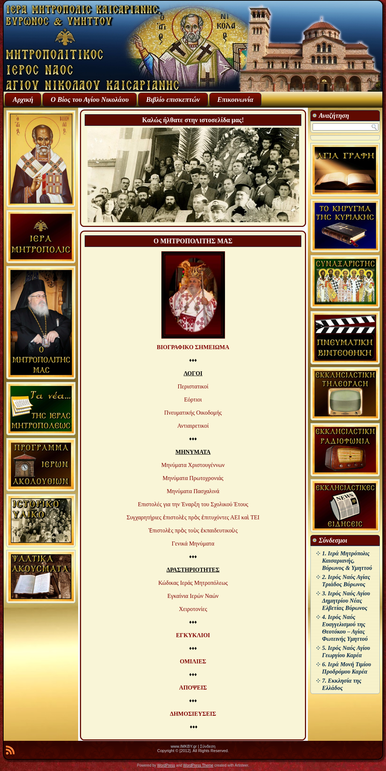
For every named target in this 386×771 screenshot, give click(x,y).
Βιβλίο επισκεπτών (173, 99)
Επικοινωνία (235, 99)
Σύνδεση (207, 746)
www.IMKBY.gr (183, 746)
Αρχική (23, 99)
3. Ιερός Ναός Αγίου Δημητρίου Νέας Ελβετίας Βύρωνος (346, 600)
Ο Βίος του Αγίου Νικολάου (89, 99)
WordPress (166, 765)
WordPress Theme (198, 765)
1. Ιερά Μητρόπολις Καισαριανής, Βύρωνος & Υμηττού (347, 560)
